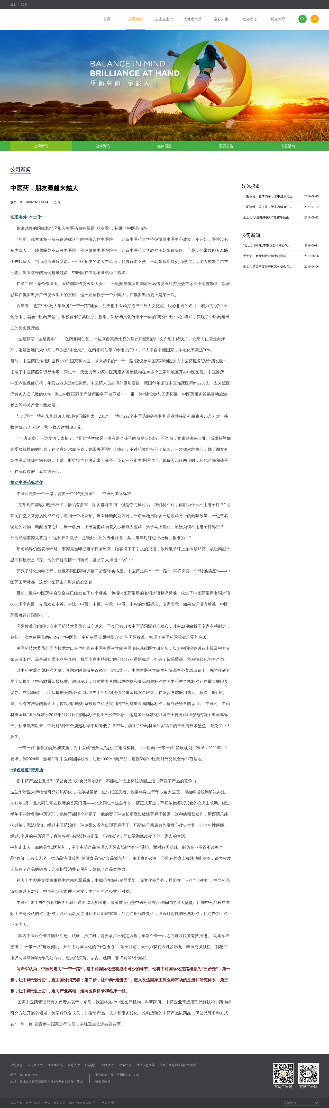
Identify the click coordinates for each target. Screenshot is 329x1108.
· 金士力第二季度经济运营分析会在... (280, 266)
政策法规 (125, 1065)
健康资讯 (103, 146)
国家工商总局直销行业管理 (177, 1065)
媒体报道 (164, 146)
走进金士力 (35, 1065)
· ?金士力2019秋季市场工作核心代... (280, 245)
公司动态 (16, 1065)
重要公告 (226, 146)
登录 (24, 4)
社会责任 (91, 1065)
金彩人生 (74, 1065)
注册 (13, 4)
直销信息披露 (145, 1065)
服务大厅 (108, 1065)
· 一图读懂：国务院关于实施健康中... (280, 206)
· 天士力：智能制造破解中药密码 (280, 256)
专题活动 (288, 146)
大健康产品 (55, 1065)
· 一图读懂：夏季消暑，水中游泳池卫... (280, 196)
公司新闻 (41, 146)
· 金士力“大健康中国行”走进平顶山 (280, 217)
